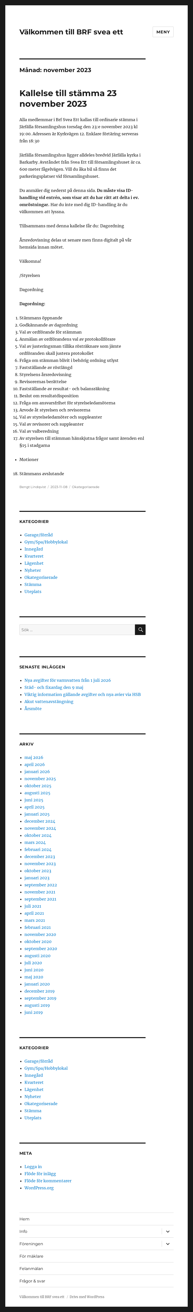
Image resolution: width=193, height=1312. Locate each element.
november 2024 (40, 828)
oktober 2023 (37, 870)
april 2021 (34, 913)
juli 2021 (32, 906)
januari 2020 (37, 984)
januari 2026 (37, 771)
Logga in (33, 1166)
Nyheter (32, 570)
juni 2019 (33, 1012)
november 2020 (40, 934)
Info (23, 1231)
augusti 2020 (37, 955)
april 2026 (34, 764)
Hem (24, 1219)
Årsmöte (33, 708)
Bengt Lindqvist (32, 487)
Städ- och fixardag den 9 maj (53, 687)
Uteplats (32, 591)
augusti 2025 (37, 792)
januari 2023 (36, 877)
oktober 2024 (37, 835)
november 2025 (40, 778)
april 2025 (34, 807)
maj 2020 (33, 976)
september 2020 (40, 948)
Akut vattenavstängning (48, 701)
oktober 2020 (37, 941)
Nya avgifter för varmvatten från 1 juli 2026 (67, 680)
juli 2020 (33, 962)
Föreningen (31, 1243)
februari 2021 (37, 927)
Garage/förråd (38, 534)
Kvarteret (34, 556)
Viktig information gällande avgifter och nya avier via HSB (82, 694)
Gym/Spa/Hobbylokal (46, 541)
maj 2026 (33, 757)
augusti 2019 (37, 1005)
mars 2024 (35, 842)
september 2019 (40, 998)
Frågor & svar (32, 1281)
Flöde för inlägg (40, 1173)
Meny (163, 32)
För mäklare (31, 1256)
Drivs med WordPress (87, 1297)
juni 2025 (33, 799)
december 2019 (39, 991)
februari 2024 (37, 849)
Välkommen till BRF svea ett (71, 32)
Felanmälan (31, 1268)
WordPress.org (39, 1187)
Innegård (33, 549)
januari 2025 (37, 814)
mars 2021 (34, 920)
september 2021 (40, 899)
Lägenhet (34, 563)
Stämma (32, 584)
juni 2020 (33, 969)
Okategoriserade (85, 487)
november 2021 (39, 891)
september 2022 (40, 884)
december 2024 (39, 821)
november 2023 (40, 863)
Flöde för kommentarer (47, 1180)
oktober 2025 (37, 785)
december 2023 (39, 856)
